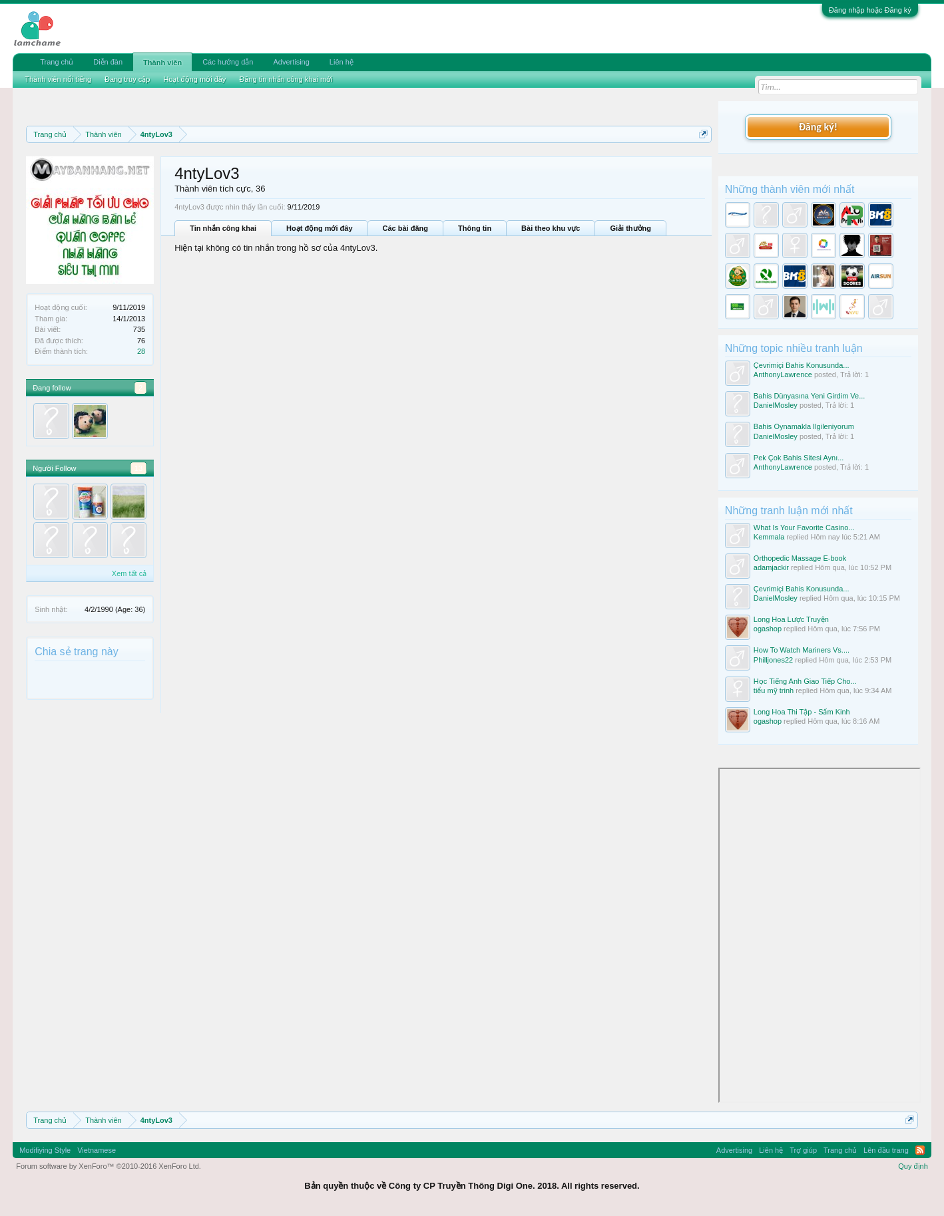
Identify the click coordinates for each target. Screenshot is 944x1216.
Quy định (913, 1166)
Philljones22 (773, 660)
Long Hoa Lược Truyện (791, 619)
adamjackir (771, 567)
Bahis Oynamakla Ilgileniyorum (804, 426)
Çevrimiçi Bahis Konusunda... (801, 365)
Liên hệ (342, 62)
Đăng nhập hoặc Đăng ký (870, 10)
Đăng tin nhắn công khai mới (285, 79)
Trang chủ (56, 62)
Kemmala (769, 537)
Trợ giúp (803, 1150)
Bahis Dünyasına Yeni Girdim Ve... (809, 396)
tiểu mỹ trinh (774, 690)
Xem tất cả (129, 573)
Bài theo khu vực (550, 228)
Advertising (291, 62)
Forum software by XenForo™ (108, 1166)
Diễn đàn (107, 62)
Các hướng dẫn (227, 62)
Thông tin (474, 228)
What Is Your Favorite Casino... (804, 528)
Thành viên (162, 63)
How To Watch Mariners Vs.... (801, 650)
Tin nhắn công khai (223, 228)
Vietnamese (96, 1150)
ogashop (768, 629)
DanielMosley (776, 405)
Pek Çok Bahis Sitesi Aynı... (799, 458)
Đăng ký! (818, 126)
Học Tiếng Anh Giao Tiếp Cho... (805, 681)
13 (138, 468)
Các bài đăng (405, 228)
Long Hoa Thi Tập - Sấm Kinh (802, 712)
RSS (920, 1150)
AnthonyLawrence (783, 375)
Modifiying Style (45, 1150)
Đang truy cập (127, 79)
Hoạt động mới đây (319, 228)
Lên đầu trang (886, 1150)
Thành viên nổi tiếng (58, 79)
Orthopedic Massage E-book (800, 558)
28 (141, 351)
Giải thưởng (630, 228)
